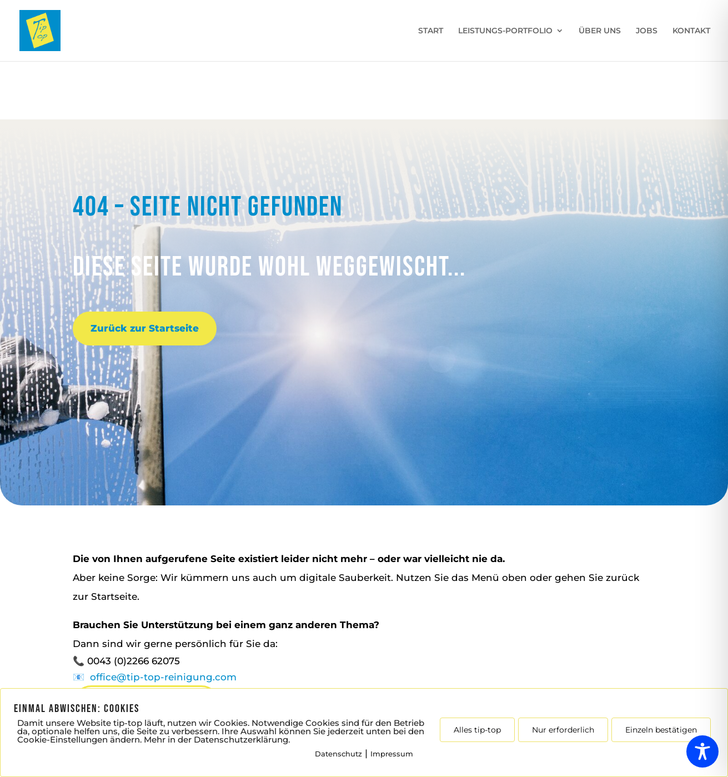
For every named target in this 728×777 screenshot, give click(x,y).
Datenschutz (338, 753)
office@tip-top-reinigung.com (163, 677)
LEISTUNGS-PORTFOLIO (505, 31)
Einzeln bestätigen (661, 730)
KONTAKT (691, 31)
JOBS (646, 31)
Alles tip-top (477, 730)
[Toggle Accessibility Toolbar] (702, 751)
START (430, 31)
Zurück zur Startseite (145, 328)
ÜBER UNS (600, 31)
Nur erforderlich (563, 730)
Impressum (391, 753)
